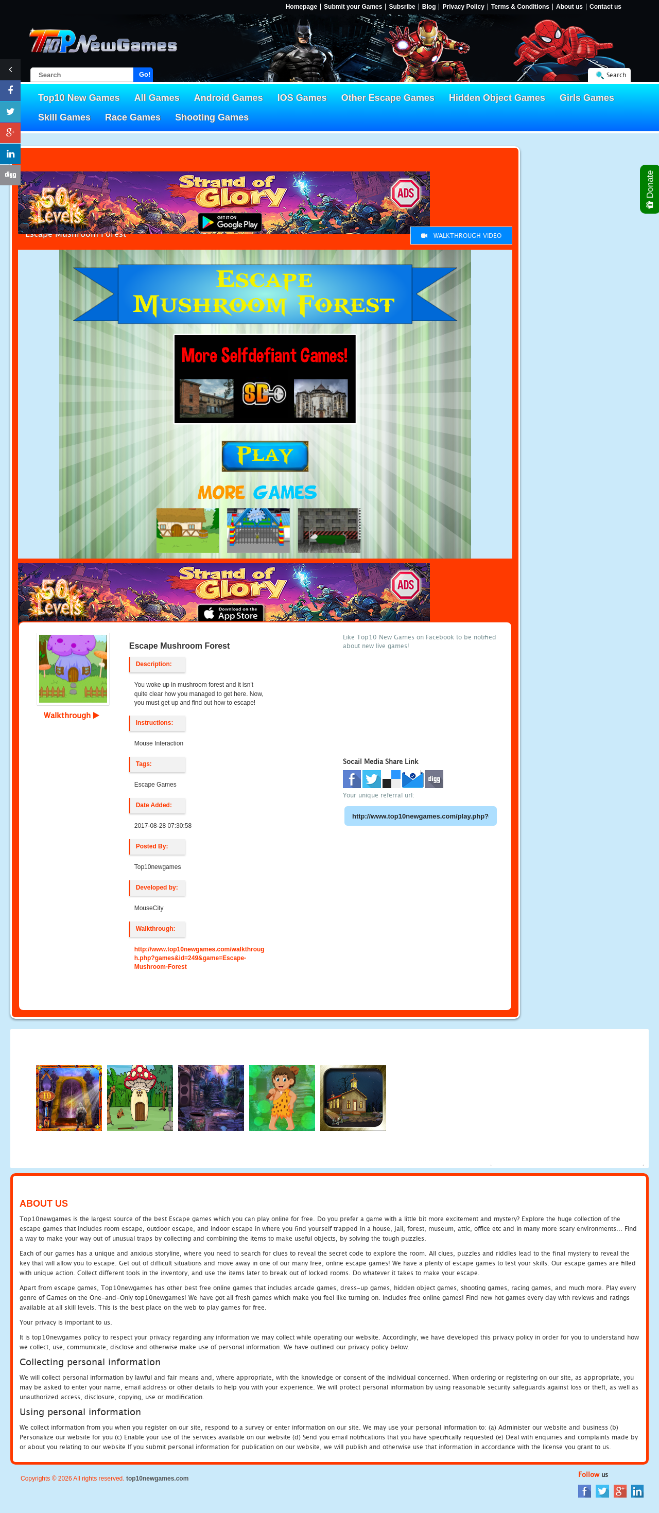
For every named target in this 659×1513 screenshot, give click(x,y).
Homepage (301, 7)
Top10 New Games (79, 98)
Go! (144, 74)
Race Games (133, 117)
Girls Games (587, 98)
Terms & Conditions (520, 7)
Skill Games (64, 117)
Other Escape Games (388, 98)
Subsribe (402, 7)
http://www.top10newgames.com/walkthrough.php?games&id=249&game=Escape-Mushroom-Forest (199, 958)
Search (616, 75)
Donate (650, 189)
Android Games (228, 98)
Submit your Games (353, 7)
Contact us (605, 7)
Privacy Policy (463, 7)
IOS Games (302, 98)
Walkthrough (71, 715)
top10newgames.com (157, 1478)
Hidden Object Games (497, 98)
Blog (429, 7)
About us (569, 7)
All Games (157, 98)
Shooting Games (212, 117)
